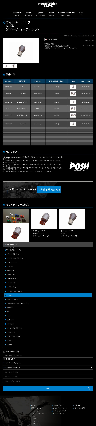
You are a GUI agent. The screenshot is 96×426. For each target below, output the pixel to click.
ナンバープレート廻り (13, 319)
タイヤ (9, 323)
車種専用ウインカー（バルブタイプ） (17, 287)
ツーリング (10, 307)
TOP (65, 35)
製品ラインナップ (37, 391)
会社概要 (77, 388)
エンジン (35, 399)
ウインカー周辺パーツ (13, 283)
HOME (33, 388)
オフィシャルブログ (59, 393)
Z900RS (9, 327)
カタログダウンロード (66, 14)
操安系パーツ (11, 259)
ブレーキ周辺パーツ (12, 239)
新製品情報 (52, 14)
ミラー (9, 299)
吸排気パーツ (11, 255)
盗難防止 (9, 291)
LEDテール (36, 409)
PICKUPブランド (58, 388)
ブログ (81, 14)
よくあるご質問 (40, 14)
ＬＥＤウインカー (12, 271)
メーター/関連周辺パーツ (14, 311)
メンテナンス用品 (37, 411)
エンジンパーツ (11, 247)
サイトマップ (91, 423)
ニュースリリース (58, 396)
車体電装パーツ (11, 263)
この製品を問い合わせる (63, 189)
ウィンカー (36, 404)
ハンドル (35, 394)
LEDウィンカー (37, 406)
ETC (8, 295)
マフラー (9, 251)
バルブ (82, 35)
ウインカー (76, 35)
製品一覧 (17, 14)
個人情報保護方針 (82, 423)
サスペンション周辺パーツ (14, 243)
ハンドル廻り (11, 235)
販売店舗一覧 (28, 14)
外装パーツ (10, 303)
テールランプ (11, 267)
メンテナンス (11, 315)
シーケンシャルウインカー (14, 275)
